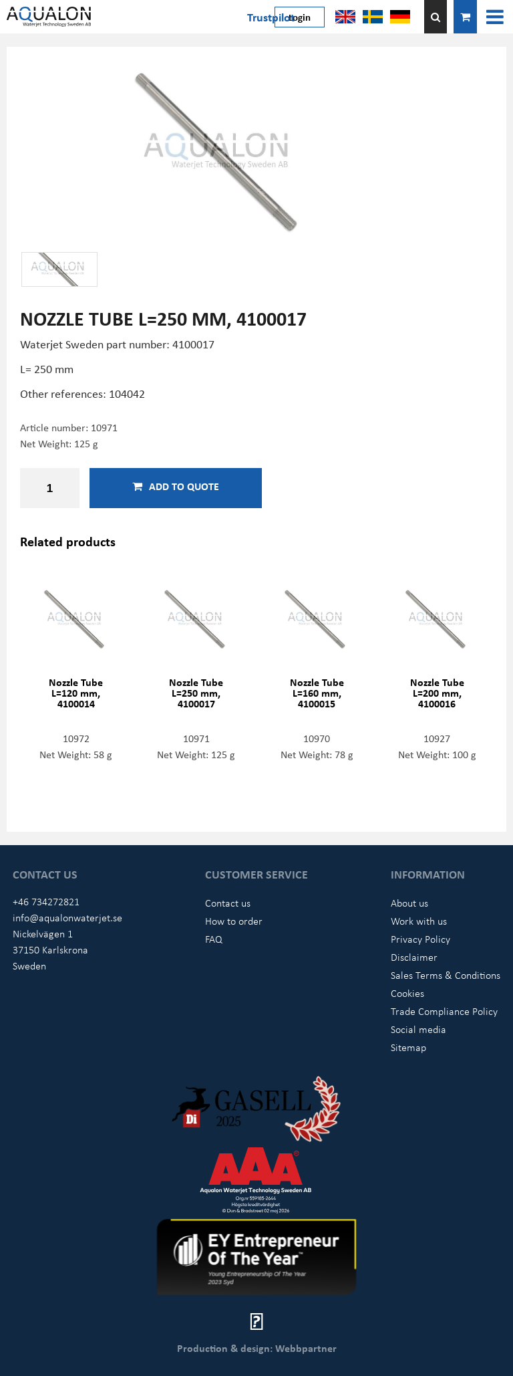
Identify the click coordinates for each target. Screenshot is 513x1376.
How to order (234, 920)
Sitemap (408, 1047)
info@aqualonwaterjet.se (67, 917)
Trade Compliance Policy (444, 1011)
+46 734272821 (46, 901)
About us (409, 902)
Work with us (419, 920)
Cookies (407, 993)
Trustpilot (271, 17)
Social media (418, 1029)
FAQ (213, 938)
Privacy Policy (420, 938)
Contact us (227, 902)
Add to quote (175, 486)
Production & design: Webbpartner (257, 1348)
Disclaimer (414, 956)
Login (300, 16)
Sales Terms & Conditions (445, 974)
